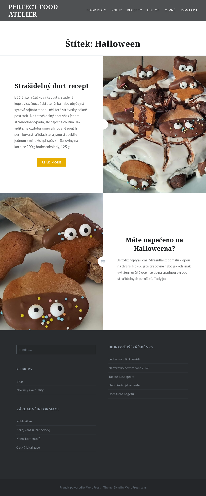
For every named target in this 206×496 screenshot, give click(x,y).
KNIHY (117, 10)
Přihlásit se (24, 421)
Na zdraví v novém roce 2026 (128, 368)
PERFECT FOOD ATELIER (33, 10)
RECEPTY (134, 10)
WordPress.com (135, 487)
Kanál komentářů (28, 438)
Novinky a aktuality (30, 390)
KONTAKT (189, 10)
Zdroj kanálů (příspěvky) (33, 430)
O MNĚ (170, 10)
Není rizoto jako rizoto (124, 385)
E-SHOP (153, 10)
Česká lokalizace (28, 447)
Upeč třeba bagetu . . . (123, 394)
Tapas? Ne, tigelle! (121, 376)
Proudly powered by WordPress (80, 487)
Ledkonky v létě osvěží (124, 359)
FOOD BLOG (97, 10)
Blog (19, 381)
